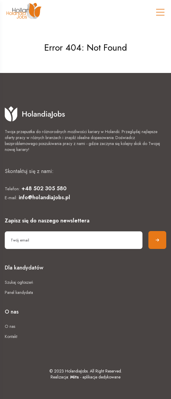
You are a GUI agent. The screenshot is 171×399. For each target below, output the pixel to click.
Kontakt (11, 336)
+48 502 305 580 (44, 188)
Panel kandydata (19, 292)
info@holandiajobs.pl (44, 197)
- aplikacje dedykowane (95, 377)
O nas (10, 326)
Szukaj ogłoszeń (19, 282)
